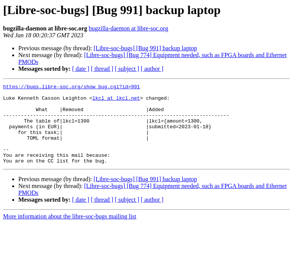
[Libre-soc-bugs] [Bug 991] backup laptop (145, 48)
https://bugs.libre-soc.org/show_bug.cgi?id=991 (71, 87)
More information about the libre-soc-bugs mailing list (69, 232)
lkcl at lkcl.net (116, 101)
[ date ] (80, 68)
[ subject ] (127, 68)
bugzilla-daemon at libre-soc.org (128, 28)
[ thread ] (102, 68)
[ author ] (152, 68)
